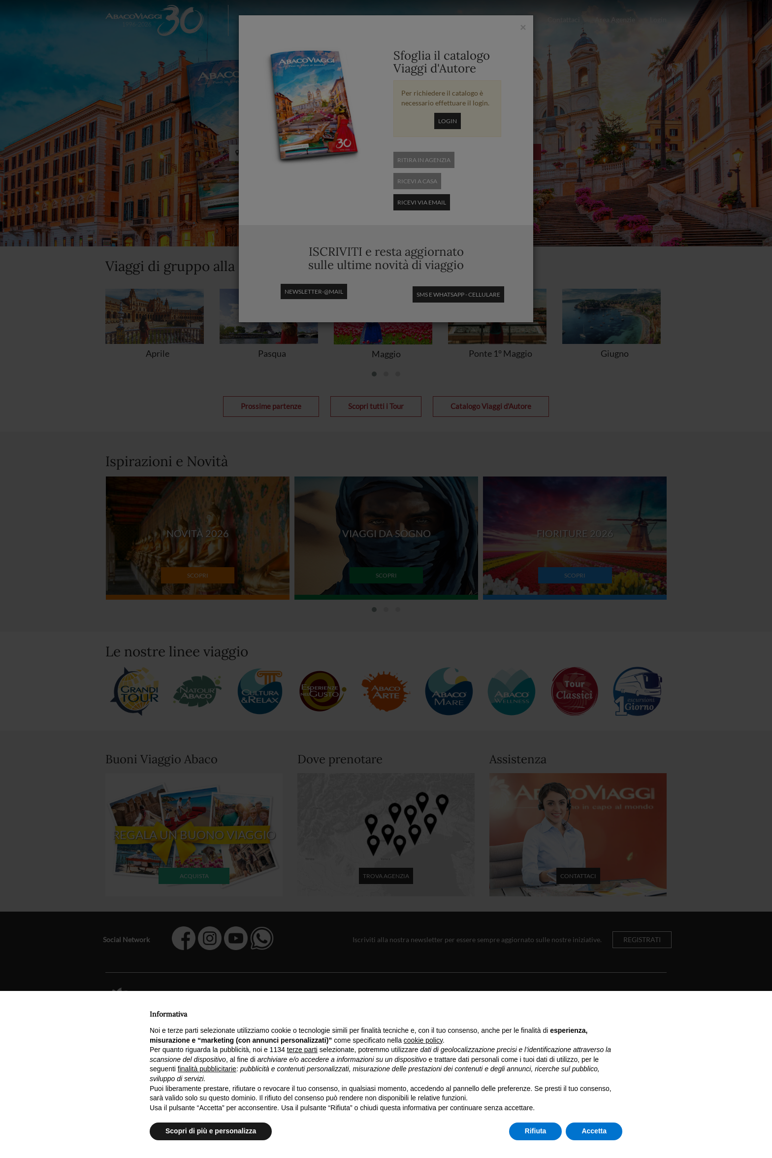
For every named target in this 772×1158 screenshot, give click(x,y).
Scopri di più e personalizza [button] (210, 1131)
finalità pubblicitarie (207, 1069)
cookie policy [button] (423, 1040)
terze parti (302, 1050)
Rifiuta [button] (536, 1131)
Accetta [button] (594, 1131)
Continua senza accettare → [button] (576, 1011)
